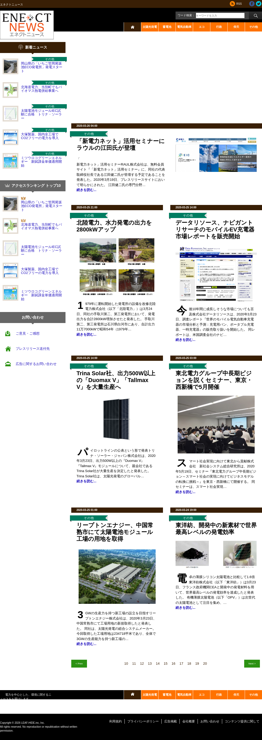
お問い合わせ (209, 721)
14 (158, 663)
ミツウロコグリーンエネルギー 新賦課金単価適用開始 (41, 161)
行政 (219, 26)
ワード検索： (186, 15)
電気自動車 (184, 26)
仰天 (236, 26)
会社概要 (188, 721)
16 (173, 663)
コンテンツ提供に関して (242, 721)
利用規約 (115, 721)
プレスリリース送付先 (33, 349)
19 (197, 663)
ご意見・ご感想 (28, 333)
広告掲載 (170, 721)
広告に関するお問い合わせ (36, 364)
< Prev (79, 663)
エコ (202, 26)
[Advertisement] (136, 78)
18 (189, 663)
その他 (253, 26)
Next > (251, 663)
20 (205, 663)
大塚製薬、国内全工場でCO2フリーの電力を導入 (40, 136)
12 (142, 663)
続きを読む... (86, 190)
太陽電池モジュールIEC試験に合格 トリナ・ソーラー (41, 114)
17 (181, 663)
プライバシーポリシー (143, 721)
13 (150, 663)
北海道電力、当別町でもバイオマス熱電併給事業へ (41, 89)
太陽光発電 (150, 26)
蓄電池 (167, 26)
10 (126, 663)
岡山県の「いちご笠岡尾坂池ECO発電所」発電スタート (41, 67)
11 (134, 663)
